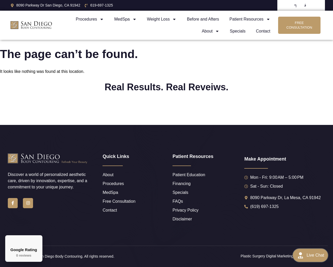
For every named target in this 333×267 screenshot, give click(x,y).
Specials (237, 31)
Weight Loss (162, 19)
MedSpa (125, 19)
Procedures (90, 19)
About (210, 31)
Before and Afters (203, 19)
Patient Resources (249, 19)
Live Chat (310, 255)
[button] (4, 112)
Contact (263, 31)
